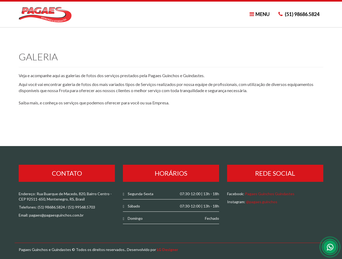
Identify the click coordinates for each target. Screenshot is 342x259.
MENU (260, 14)
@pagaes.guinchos (261, 201)
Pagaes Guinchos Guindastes (269, 193)
